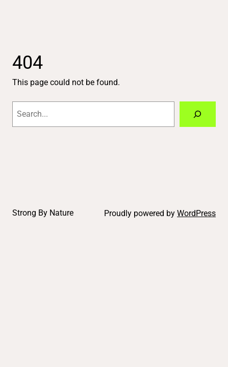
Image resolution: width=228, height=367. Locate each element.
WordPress (196, 213)
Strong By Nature (42, 213)
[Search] (198, 114)
